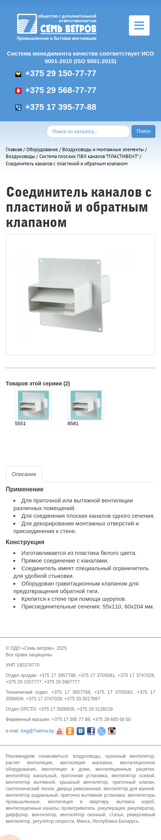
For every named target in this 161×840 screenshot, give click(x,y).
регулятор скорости (53, 821)
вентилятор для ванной (129, 788)
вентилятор (44, 814)
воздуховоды (86, 756)
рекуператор (140, 808)
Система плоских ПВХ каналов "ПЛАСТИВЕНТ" (88, 156)
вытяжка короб (135, 801)
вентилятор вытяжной (30, 782)
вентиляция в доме (66, 769)
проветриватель (78, 808)
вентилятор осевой (133, 775)
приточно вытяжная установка (92, 795)
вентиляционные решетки (125, 769)
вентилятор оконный (82, 814)
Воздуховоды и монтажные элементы (103, 149)
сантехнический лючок (30, 788)
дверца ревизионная (78, 788)
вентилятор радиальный (32, 795)
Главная (14, 149)
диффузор (17, 814)
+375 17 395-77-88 (56, 107)
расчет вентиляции (29, 762)
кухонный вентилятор (130, 756)
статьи (116, 814)
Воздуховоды (20, 156)
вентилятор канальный (31, 775)
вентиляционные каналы (32, 808)
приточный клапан (133, 782)
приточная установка (84, 775)
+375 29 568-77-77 (56, 90)
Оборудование (42, 149)
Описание (24, 474)
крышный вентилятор (84, 782)
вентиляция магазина (86, 762)
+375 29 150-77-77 (56, 73)
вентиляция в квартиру (78, 801)
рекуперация (111, 808)
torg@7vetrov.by (37, 731)
